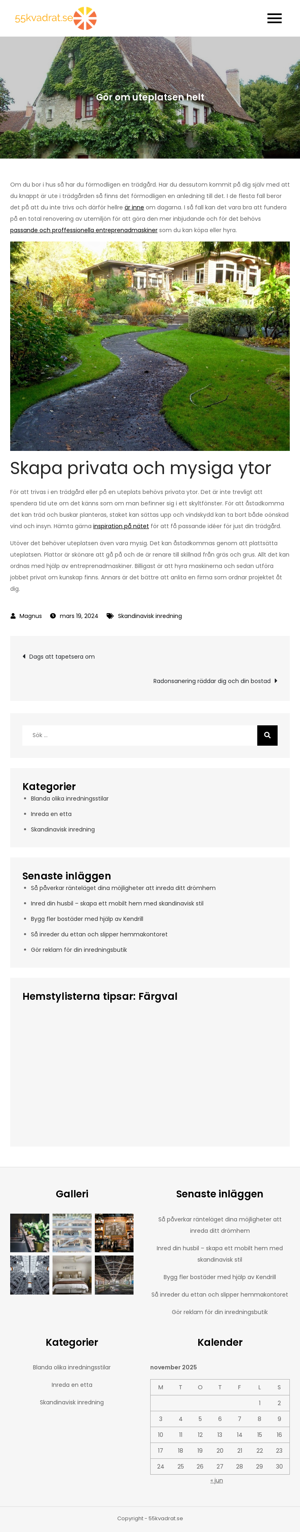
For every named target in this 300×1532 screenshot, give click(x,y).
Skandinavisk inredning (150, 616)
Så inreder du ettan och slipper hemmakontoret (99, 934)
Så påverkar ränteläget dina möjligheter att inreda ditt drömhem (123, 888)
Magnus (31, 616)
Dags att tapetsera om (62, 657)
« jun (216, 1480)
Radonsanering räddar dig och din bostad (212, 681)
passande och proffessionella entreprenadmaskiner (84, 230)
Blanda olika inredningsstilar (70, 798)
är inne (134, 207)
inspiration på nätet (121, 526)
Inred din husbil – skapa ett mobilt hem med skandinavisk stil (117, 903)
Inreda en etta (51, 814)
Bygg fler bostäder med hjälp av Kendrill (87, 919)
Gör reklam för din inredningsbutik (79, 950)
